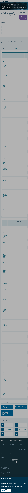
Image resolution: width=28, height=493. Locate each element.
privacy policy (5, 486)
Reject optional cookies (9, 491)
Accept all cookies (3, 491)
